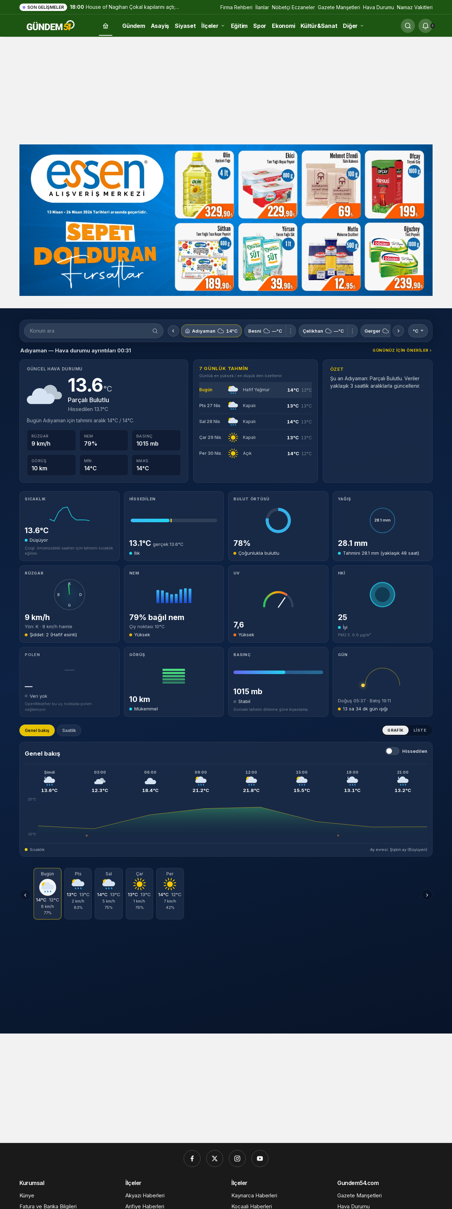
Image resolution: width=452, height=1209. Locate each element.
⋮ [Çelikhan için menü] (352, 330)
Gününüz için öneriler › (402, 350)
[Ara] (408, 26)
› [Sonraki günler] (427, 895)
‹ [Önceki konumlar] (173, 330)
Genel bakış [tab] (37, 730)
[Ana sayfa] (105, 26)
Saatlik (69, 730)
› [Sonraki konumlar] (398, 330)
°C (418, 331)
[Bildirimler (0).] (425, 26)
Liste (420, 730)
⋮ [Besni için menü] (290, 330)
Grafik (395, 730)
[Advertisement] (226, 89)
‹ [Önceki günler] (25, 895)
